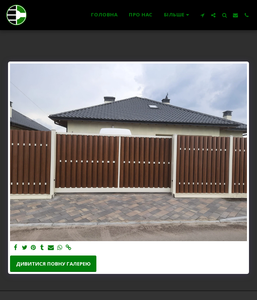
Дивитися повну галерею (53, 263)
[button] (202, 15)
